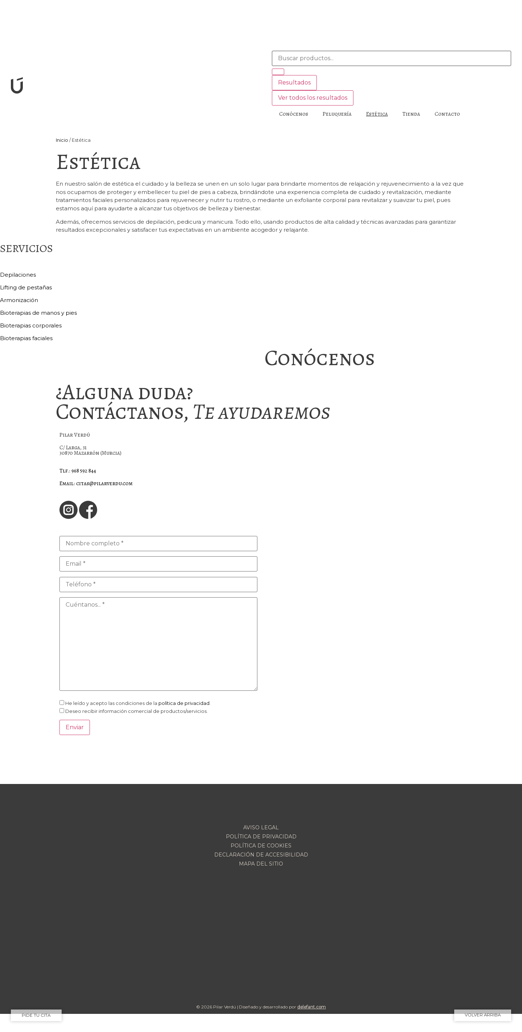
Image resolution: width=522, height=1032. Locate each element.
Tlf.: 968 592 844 (77, 470)
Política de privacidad (261, 836)
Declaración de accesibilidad (261, 854)
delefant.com (312, 1007)
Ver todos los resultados (312, 97)
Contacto (447, 113)
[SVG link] (130, 86)
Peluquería (337, 113)
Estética (377, 113)
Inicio (62, 140)
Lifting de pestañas (26, 287)
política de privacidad (184, 703)
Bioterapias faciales (26, 338)
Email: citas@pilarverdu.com (96, 483)
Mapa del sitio (261, 863)
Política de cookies (261, 845)
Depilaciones (18, 274)
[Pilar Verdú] (364, 459)
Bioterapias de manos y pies (38, 312)
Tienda (411, 113)
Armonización (19, 300)
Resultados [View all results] (294, 82)
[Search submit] (278, 72)
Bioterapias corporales (31, 325)
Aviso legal (261, 827)
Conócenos (293, 113)
